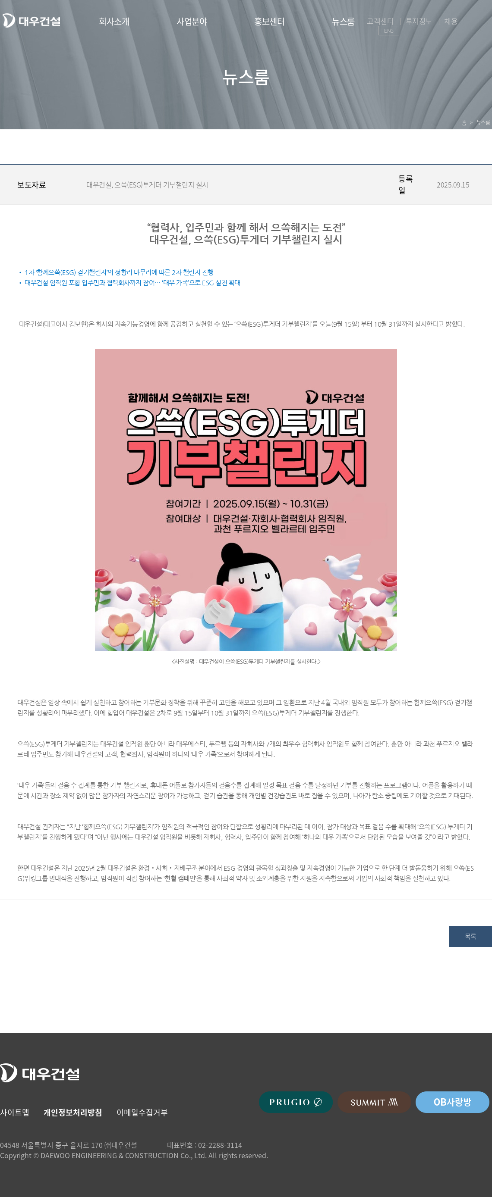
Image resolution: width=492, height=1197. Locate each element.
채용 (450, 21)
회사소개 (114, 21)
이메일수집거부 (142, 1112)
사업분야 (192, 21)
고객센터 (380, 21)
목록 (470, 936)
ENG (389, 30)
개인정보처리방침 (73, 1112)
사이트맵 (14, 1112)
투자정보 (419, 21)
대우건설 (31, 20)
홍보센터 (269, 21)
